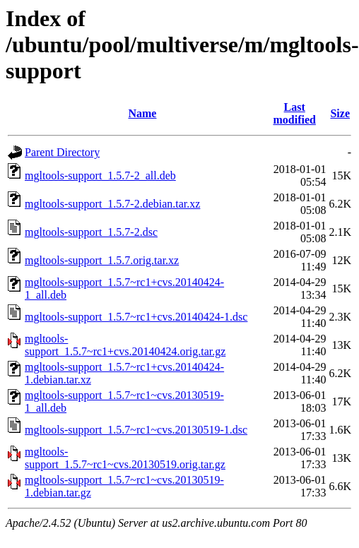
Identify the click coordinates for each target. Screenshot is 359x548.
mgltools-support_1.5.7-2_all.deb (100, 175)
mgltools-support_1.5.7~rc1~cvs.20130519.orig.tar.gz (125, 458)
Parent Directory (62, 152)
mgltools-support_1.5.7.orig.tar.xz (102, 260)
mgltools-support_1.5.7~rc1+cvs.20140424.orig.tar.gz (125, 345)
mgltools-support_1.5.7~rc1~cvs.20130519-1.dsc (136, 430)
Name (142, 113)
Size (340, 113)
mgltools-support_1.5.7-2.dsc (91, 232)
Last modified (294, 113)
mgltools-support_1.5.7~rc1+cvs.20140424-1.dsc (136, 317)
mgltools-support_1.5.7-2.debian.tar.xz (112, 204)
